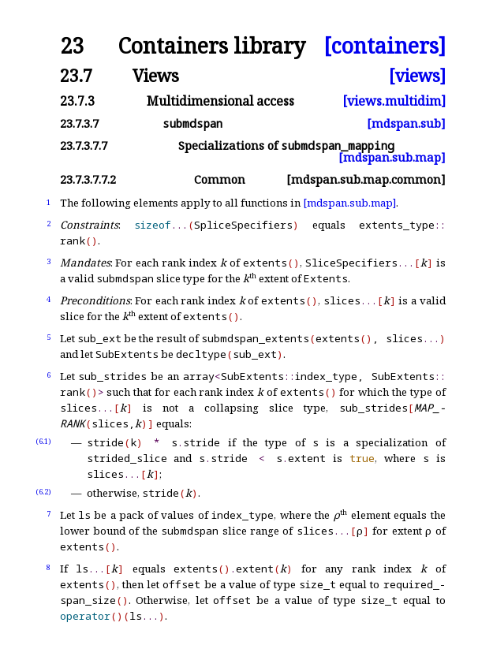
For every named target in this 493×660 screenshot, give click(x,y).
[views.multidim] (394, 101)
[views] (417, 75)
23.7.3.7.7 (83, 145)
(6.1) (43, 441)
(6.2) (43, 492)
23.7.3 (77, 101)
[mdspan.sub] (406, 123)
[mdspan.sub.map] (392, 157)
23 (72, 46)
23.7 (76, 75)
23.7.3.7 (79, 123)
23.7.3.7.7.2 (88, 179)
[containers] (384, 46)
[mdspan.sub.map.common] (366, 179)
